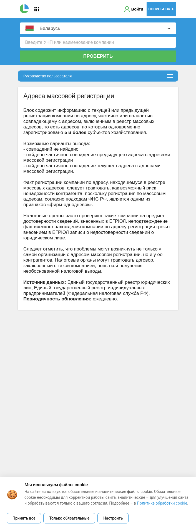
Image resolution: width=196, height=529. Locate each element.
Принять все (23, 518)
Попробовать (162, 9)
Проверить (98, 56)
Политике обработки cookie (162, 503)
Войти (137, 9)
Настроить (113, 518)
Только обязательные (69, 518)
